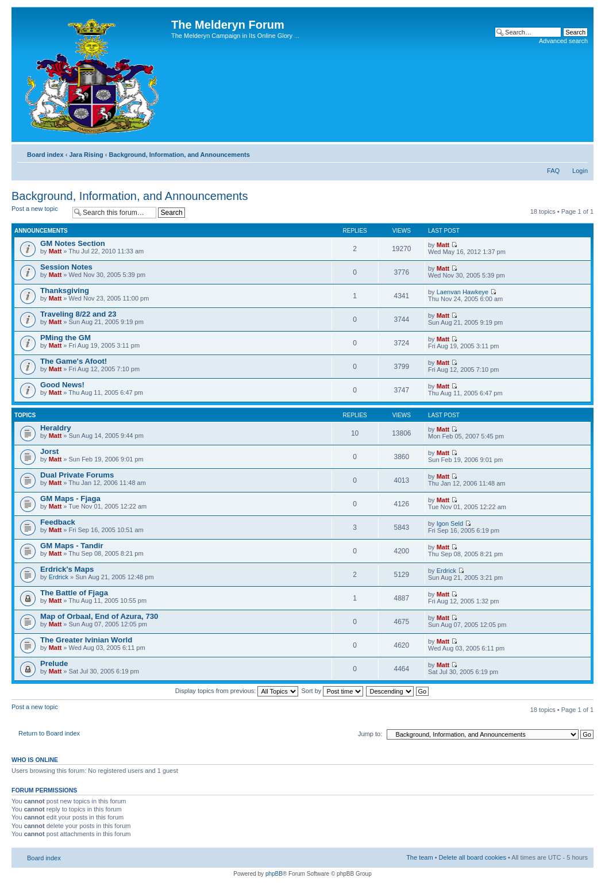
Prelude (54, 663)
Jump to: (370, 733)
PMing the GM (65, 337)
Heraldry (55, 428)
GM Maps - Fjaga (70, 498)
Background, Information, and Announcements (179, 154)
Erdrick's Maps (67, 569)
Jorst (49, 451)
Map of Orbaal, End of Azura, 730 (99, 616)
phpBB (274, 874)
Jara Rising (86, 154)
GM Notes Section (72, 243)
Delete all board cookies (472, 857)
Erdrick (58, 576)
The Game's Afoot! (73, 361)
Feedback (57, 522)
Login (580, 170)
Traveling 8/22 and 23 (78, 314)
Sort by (333, 690)
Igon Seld (450, 523)
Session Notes (66, 267)
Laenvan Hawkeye (463, 291)
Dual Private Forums (77, 475)
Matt (55, 251)
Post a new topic (39, 212)
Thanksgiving (64, 290)
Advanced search (563, 40)
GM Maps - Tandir (71, 545)
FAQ (553, 170)
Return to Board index (49, 733)
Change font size (579, 152)
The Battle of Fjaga (74, 592)
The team (419, 857)
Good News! (62, 384)
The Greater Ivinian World (86, 640)
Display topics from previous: (237, 690)
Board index (45, 154)
